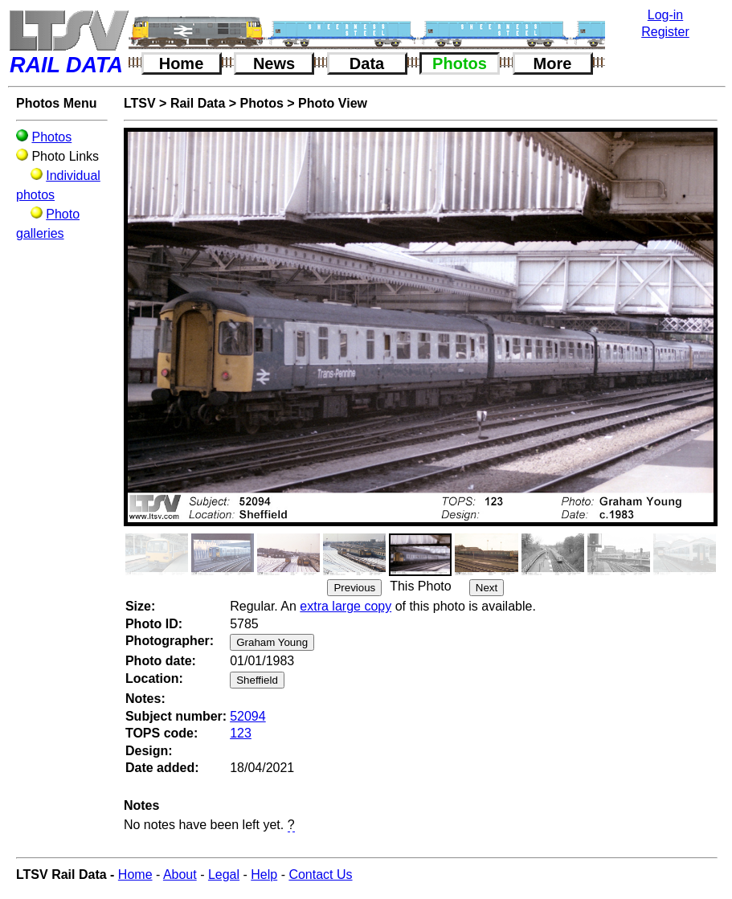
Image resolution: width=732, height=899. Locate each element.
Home (181, 63)
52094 (248, 716)
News (274, 63)
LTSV (140, 103)
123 (240, 733)
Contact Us (320, 874)
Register (665, 32)
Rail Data (197, 103)
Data (367, 63)
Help (264, 874)
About (180, 874)
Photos (459, 63)
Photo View (332, 103)
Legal (223, 874)
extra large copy (345, 606)
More (553, 63)
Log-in (665, 15)
